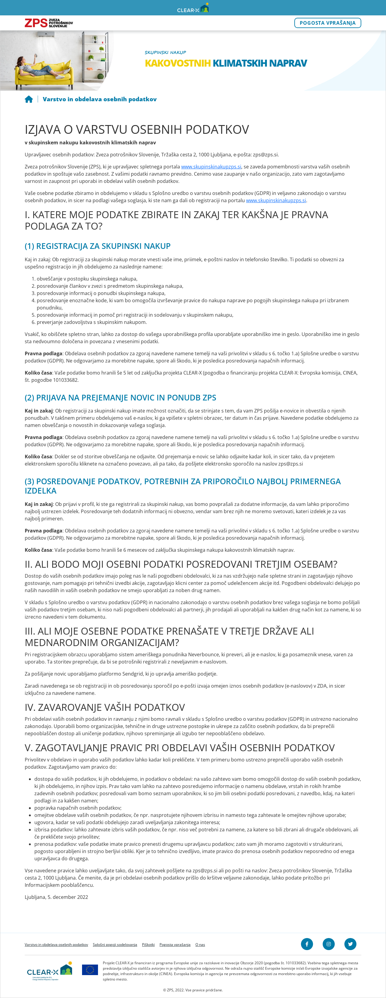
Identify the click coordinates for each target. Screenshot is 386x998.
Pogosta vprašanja (328, 23)
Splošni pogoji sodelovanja (115, 944)
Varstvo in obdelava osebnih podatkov (56, 944)
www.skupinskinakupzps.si (211, 166)
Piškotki (148, 944)
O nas (200, 944)
